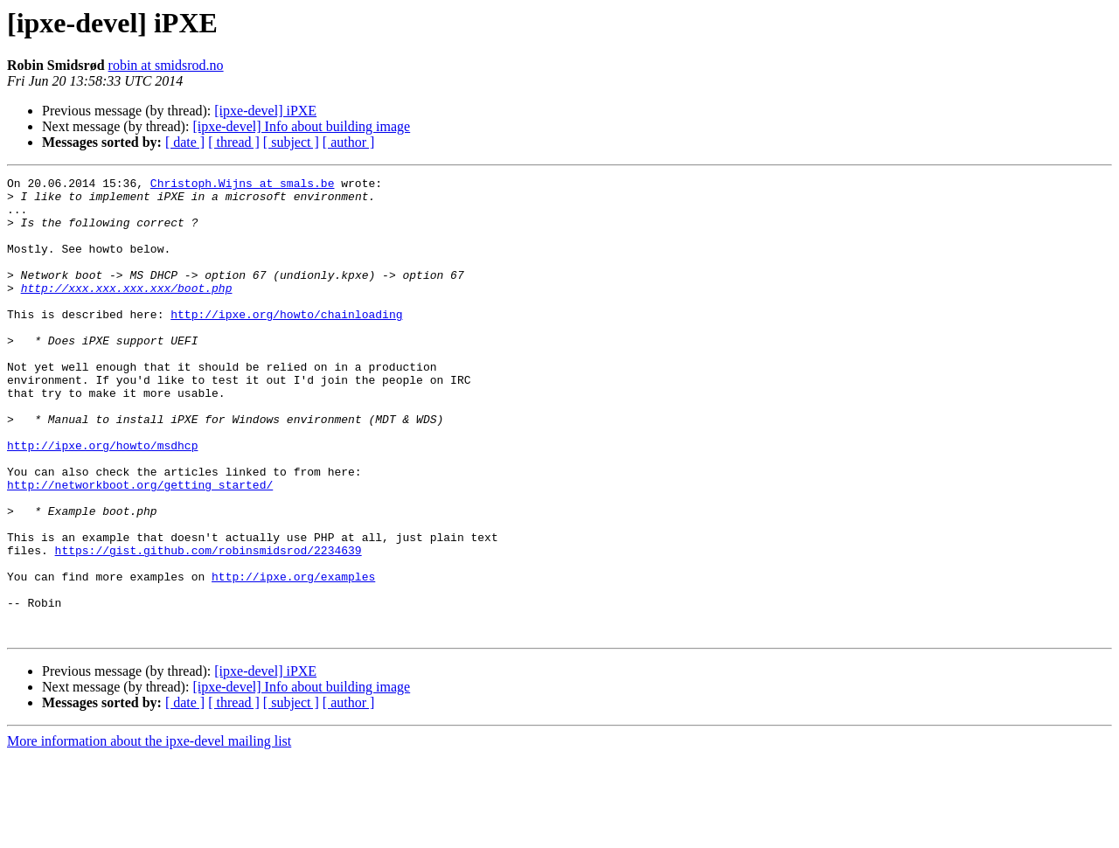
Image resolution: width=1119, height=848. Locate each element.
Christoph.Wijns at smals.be (242, 185)
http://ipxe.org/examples (293, 657)
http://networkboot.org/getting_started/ (140, 547)
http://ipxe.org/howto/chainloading (286, 343)
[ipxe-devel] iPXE (265, 110)
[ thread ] (234, 142)
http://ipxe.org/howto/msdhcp (102, 500)
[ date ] (185, 142)
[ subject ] (291, 142)
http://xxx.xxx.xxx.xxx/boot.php (127, 311)
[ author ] (349, 142)
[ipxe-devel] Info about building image (301, 126)
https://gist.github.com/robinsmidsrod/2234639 (208, 626)
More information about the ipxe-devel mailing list (149, 832)
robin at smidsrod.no (166, 65)
